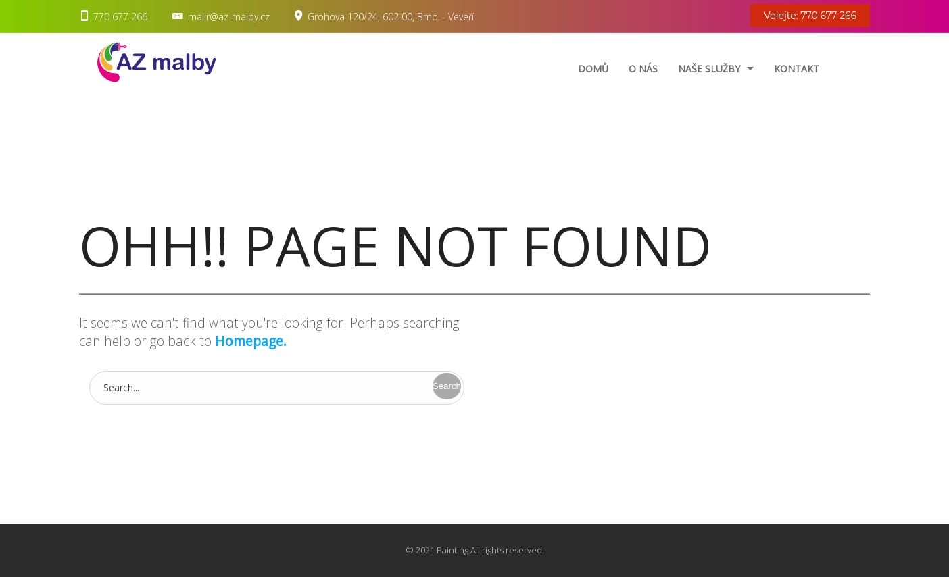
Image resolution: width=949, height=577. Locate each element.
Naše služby (709, 68)
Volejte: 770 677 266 (810, 15)
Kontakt (796, 68)
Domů (593, 68)
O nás (643, 68)
